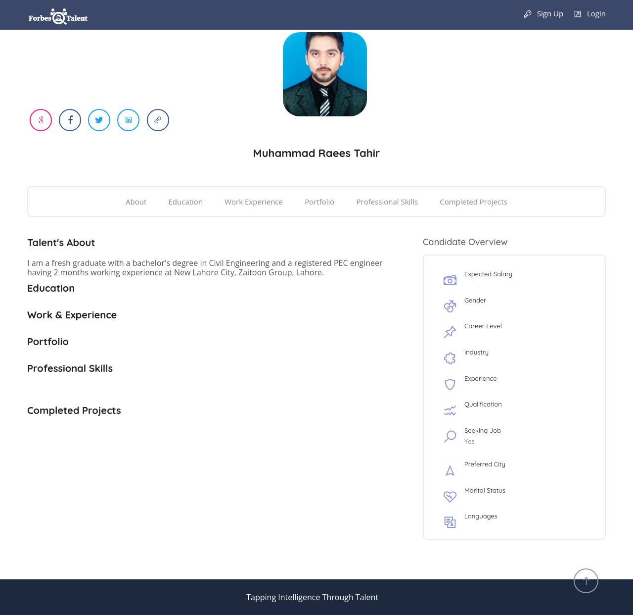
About (136, 201)
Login (589, 14)
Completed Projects (473, 201)
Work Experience (254, 201)
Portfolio (319, 201)
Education (186, 201)
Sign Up (543, 14)
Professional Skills (387, 201)
